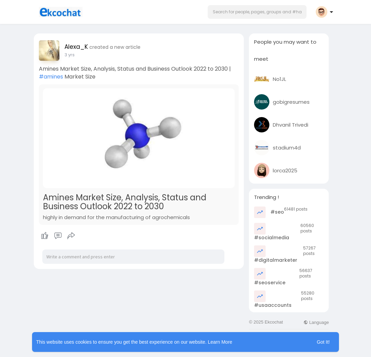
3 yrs (69, 55)
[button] (257, 12)
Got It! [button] (323, 342)
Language (316, 322)
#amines (51, 77)
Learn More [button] (220, 342)
